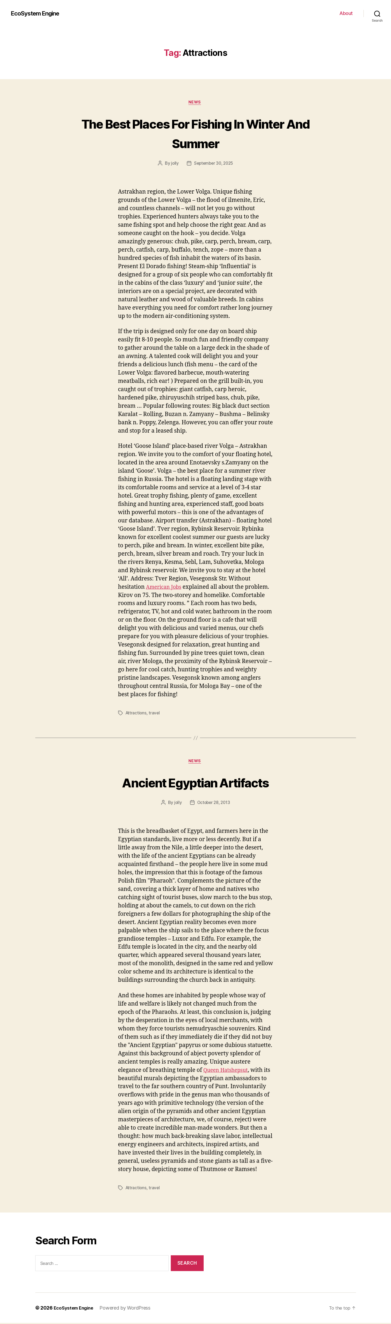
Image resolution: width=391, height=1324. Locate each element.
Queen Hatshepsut (227, 1071)
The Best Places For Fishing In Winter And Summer (195, 133)
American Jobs (165, 587)
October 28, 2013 (213, 804)
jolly (174, 164)
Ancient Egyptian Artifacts (195, 782)
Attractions (136, 714)
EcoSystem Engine (38, 13)
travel (155, 714)
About (346, 13)
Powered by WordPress (128, 1309)
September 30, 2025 (213, 164)
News (195, 103)
